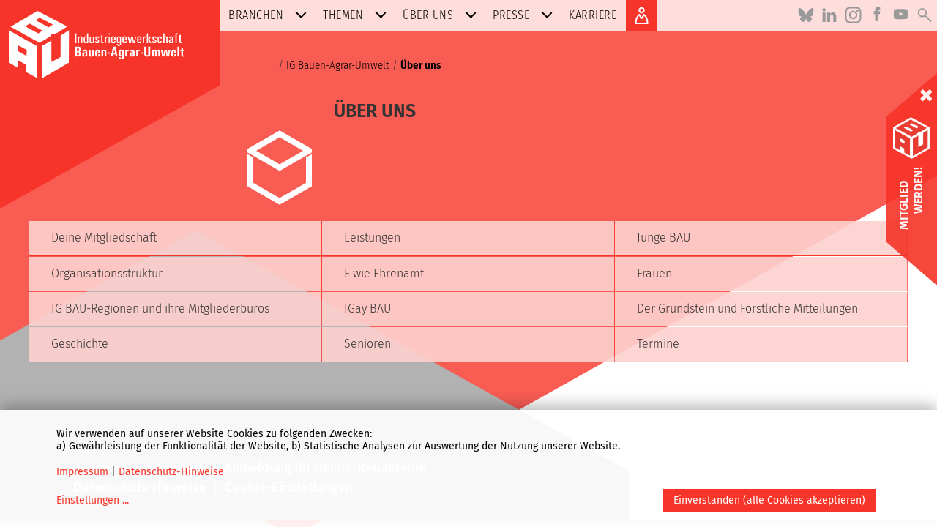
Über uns (442, 15)
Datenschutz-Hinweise (171, 472)
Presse (526, 15)
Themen (357, 15)
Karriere (592, 15)
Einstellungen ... (92, 500)
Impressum (82, 472)
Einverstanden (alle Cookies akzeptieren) (769, 500)
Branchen (270, 15)
